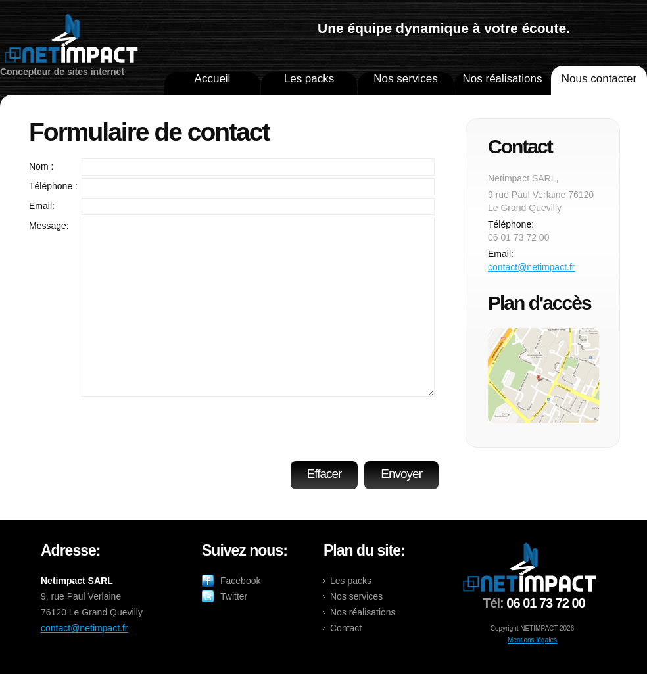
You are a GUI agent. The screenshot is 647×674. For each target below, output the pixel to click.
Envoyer (401, 474)
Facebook (240, 580)
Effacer (324, 474)
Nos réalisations (502, 78)
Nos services (405, 78)
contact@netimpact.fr (531, 267)
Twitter (233, 596)
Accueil (213, 78)
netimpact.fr (71, 39)
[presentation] (335, 424)
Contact (346, 628)
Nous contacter (599, 78)
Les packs (309, 78)
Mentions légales (532, 640)
